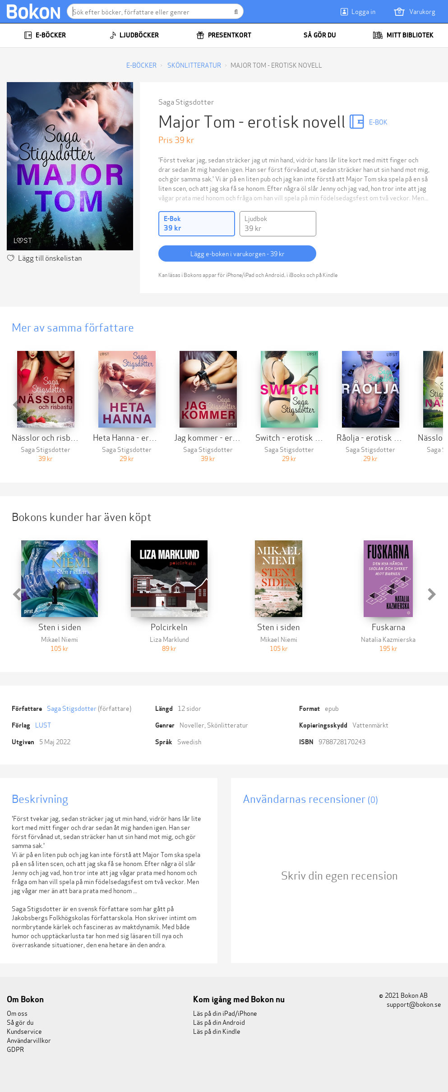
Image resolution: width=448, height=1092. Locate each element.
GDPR (15, 1049)
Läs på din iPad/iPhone (225, 1013)
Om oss (17, 1013)
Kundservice (24, 1031)
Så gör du (313, 35)
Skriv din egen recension (339, 875)
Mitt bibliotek (403, 35)
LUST (43, 724)
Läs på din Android (219, 1022)
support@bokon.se (410, 1004)
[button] (16, 405)
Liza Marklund (169, 639)
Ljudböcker (134, 35)
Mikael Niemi (59, 639)
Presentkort (223, 35)
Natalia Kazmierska (388, 639)
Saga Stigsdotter (186, 101)
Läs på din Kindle (216, 1031)
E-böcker (45, 35)
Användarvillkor (29, 1040)
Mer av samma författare (73, 327)
